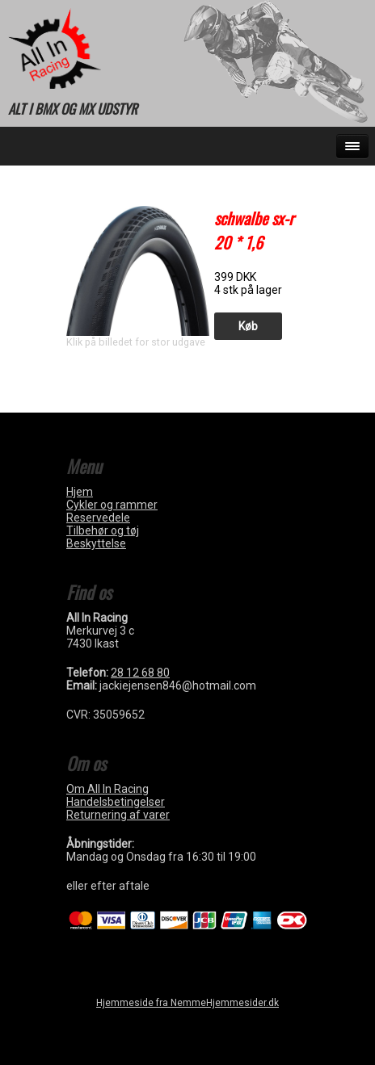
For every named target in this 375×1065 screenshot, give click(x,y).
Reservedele (98, 517)
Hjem (79, 491)
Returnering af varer (118, 814)
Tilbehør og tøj (102, 530)
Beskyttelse (96, 543)
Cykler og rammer (112, 504)
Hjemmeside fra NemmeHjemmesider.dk (187, 1002)
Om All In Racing (107, 788)
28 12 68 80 (140, 672)
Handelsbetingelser (115, 801)
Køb (248, 326)
